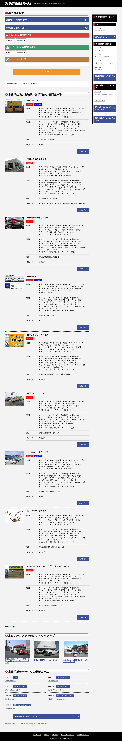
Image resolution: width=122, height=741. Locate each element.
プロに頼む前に (53, 681)
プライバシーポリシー (67, 735)
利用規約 (55, 735)
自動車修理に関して (63, 677)
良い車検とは (9, 699)
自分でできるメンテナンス (57, 690)
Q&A (15, 677)
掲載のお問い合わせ (83, 735)
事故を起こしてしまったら (65, 696)
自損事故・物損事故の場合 (57, 699)
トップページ (37, 735)
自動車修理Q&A (10, 681)
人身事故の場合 (10, 708)
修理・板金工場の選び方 (13, 690)
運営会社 (46, 735)
